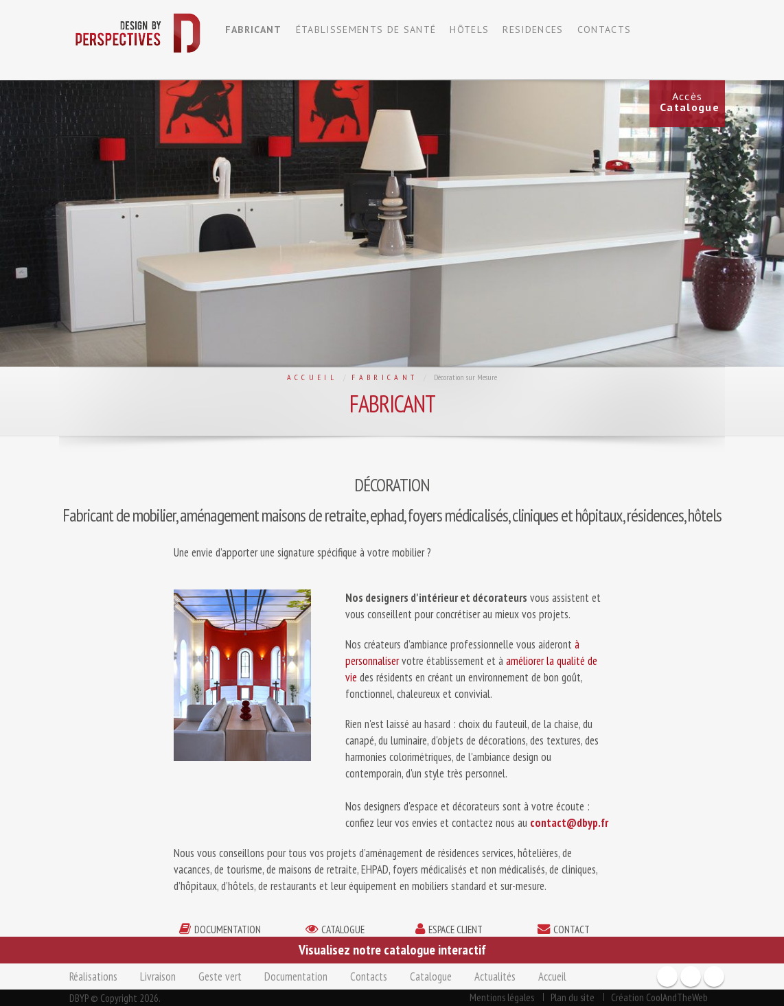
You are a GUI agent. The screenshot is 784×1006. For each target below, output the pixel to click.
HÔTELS (469, 29)
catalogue (343, 929)
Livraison (158, 976)
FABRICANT (253, 29)
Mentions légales (502, 997)
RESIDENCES (533, 29)
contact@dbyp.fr (569, 822)
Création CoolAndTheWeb (659, 997)
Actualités (495, 976)
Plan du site (573, 997)
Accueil (312, 377)
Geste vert (220, 976)
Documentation (295, 976)
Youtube (690, 976)
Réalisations (93, 976)
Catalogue (431, 976)
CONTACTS (604, 29)
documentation (227, 929)
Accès (689, 101)
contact (571, 929)
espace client (455, 929)
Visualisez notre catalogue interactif (392, 950)
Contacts (368, 976)
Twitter (714, 976)
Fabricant (384, 377)
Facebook (667, 976)
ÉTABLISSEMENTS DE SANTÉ (366, 29)
